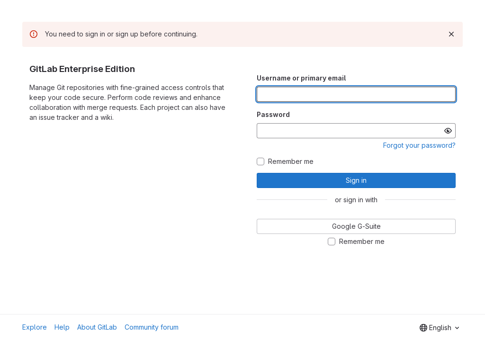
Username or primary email (301, 78)
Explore (34, 327)
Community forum (152, 327)
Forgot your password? (419, 145)
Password (273, 114)
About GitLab (97, 327)
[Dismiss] (451, 34)
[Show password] (448, 130)
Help (62, 327)
